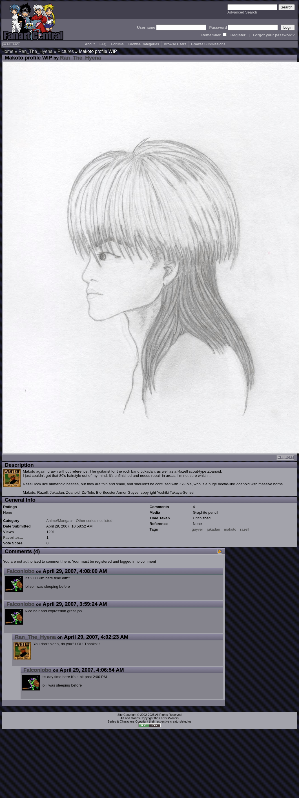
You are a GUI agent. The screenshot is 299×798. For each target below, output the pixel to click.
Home (7, 51)
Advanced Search (242, 12)
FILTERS (11, 44)
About (90, 44)
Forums (117, 44)
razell (244, 529)
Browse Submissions (208, 44)
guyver (197, 529)
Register (238, 35)
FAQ (103, 44)
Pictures (65, 51)
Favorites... (13, 537)
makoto (230, 529)
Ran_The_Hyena (35, 51)
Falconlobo (20, 571)
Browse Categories (144, 44)
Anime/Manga (57, 520)
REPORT (285, 457)
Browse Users (175, 44)
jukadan (213, 529)
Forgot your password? (274, 35)
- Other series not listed (93, 520)
